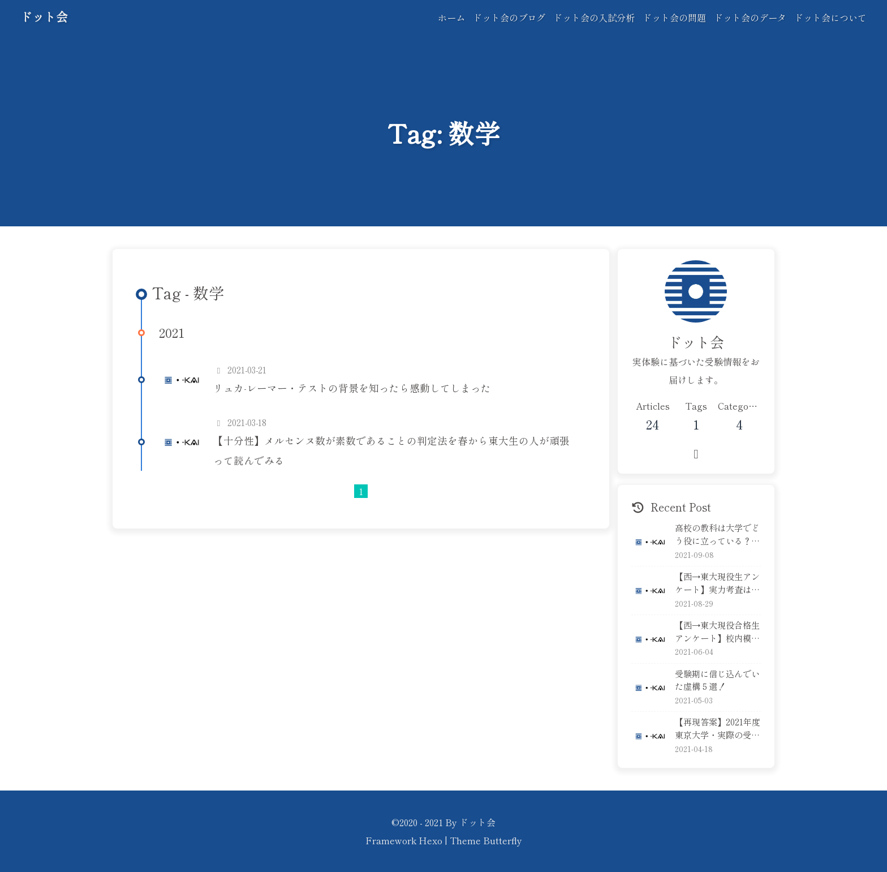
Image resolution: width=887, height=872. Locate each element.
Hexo (430, 840)
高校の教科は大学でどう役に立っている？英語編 (717, 534)
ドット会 (44, 16)
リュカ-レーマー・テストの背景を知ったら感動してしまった (352, 388)
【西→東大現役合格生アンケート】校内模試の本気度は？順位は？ (717, 631)
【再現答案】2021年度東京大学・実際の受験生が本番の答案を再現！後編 (717, 728)
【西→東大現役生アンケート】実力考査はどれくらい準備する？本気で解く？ (717, 583)
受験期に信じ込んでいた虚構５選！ (717, 680)
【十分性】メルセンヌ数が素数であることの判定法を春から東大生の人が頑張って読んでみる (391, 450)
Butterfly (502, 840)
